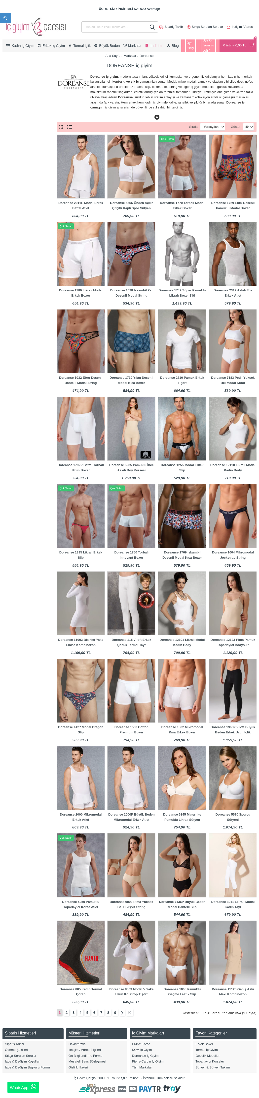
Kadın (13, 117)
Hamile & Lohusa (21, 184)
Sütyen (14, 208)
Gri (11, 449)
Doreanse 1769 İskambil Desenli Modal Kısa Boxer (182, 554)
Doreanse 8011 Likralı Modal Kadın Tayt (233, 904)
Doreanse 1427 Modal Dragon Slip (80, 729)
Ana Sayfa (112, 56)
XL (11, 274)
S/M (12, 314)
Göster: (236, 127)
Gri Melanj (16, 457)
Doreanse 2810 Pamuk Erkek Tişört (182, 380)
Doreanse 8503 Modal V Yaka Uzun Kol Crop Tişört (131, 991)
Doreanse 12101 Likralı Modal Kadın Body (182, 642)
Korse (13, 192)
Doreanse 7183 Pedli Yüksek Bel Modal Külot (233, 380)
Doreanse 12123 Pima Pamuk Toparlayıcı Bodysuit (233, 642)
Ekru (12, 425)
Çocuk (13, 133)
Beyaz (13, 378)
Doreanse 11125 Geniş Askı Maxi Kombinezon (233, 991)
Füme (13, 433)
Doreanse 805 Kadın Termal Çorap (81, 991)
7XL (12, 330)
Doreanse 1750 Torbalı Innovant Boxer (131, 554)
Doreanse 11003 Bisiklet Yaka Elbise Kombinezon (80, 642)
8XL (12, 346)
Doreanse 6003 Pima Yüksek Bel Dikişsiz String (131, 904)
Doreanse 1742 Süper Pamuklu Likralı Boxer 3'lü (182, 292)
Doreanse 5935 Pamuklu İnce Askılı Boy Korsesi (131, 467)
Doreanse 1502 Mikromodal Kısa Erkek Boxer (182, 729)
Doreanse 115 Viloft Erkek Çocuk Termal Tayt (131, 642)
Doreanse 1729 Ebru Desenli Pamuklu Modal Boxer (233, 205)
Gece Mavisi (18, 441)
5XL (12, 306)
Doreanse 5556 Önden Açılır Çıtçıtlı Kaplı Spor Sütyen (131, 205)
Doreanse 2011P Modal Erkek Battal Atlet (80, 205)
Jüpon (13, 231)
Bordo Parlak (18, 402)
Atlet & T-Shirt (19, 152)
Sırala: (185, 127)
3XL (12, 290)
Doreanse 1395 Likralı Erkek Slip (80, 554)
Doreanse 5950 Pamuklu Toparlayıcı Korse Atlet (80, 904)
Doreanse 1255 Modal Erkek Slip (182, 467)
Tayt (12, 216)
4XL (12, 298)
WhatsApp (23, 1087)
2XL (12, 282)
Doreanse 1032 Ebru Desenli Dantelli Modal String (81, 380)
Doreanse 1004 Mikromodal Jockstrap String (233, 554)
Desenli (14, 417)
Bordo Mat (16, 394)
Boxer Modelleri (20, 168)
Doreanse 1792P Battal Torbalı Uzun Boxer (81, 467)
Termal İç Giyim (20, 224)
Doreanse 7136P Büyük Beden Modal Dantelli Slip (182, 904)
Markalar (130, 56)
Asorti (13, 370)
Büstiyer (15, 176)
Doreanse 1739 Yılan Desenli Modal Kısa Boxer (131, 380)
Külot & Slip (17, 200)
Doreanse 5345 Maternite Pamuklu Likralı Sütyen (182, 817)
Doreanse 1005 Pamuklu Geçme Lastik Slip (182, 991)
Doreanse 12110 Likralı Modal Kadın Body (233, 467)
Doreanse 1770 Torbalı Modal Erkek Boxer (182, 205)
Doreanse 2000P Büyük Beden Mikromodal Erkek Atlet (131, 817)
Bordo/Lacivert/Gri (22, 410)
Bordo (13, 386)
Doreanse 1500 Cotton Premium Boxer (131, 729)
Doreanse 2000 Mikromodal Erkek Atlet (81, 817)
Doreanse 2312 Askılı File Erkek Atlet (233, 292)
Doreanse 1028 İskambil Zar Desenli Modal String (131, 292)
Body (12, 160)
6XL (12, 322)
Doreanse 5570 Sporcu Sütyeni (233, 817)
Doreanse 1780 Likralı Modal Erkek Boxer (81, 292)
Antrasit (14, 362)
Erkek (13, 125)
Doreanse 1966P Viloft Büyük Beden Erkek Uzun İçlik (233, 729)
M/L (11, 338)
